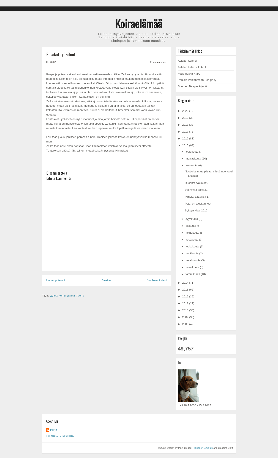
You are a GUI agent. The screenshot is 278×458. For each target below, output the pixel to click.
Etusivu (106, 280)
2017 (185, 131)
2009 (185, 317)
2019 (185, 117)
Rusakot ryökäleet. (196, 182)
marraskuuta (193, 158)
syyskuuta (192, 218)
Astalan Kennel (187, 60)
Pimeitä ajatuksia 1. (197, 196)
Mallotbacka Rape (189, 73)
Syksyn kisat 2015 (196, 210)
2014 (185, 282)
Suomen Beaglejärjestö (192, 86)
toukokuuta (192, 246)
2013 (185, 289)
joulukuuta (192, 151)
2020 (185, 111)
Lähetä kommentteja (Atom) (66, 295)
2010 (185, 310)
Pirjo (54, 429)
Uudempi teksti (55, 280)
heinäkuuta (192, 232)
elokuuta (191, 225)
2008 (185, 324)
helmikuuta (192, 267)
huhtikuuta (192, 253)
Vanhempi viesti (157, 280)
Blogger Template (203, 448)
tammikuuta (193, 274)
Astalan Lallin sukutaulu (192, 67)
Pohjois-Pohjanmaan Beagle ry (197, 79)
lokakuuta (191, 165)
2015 (185, 145)
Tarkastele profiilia (60, 435)
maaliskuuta (193, 260)
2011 (185, 303)
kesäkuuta (192, 239)
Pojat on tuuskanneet (198, 203)
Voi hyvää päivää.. (196, 189)
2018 (185, 124)
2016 (185, 138)
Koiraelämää (139, 23)
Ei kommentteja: (158, 62)
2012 (185, 296)
